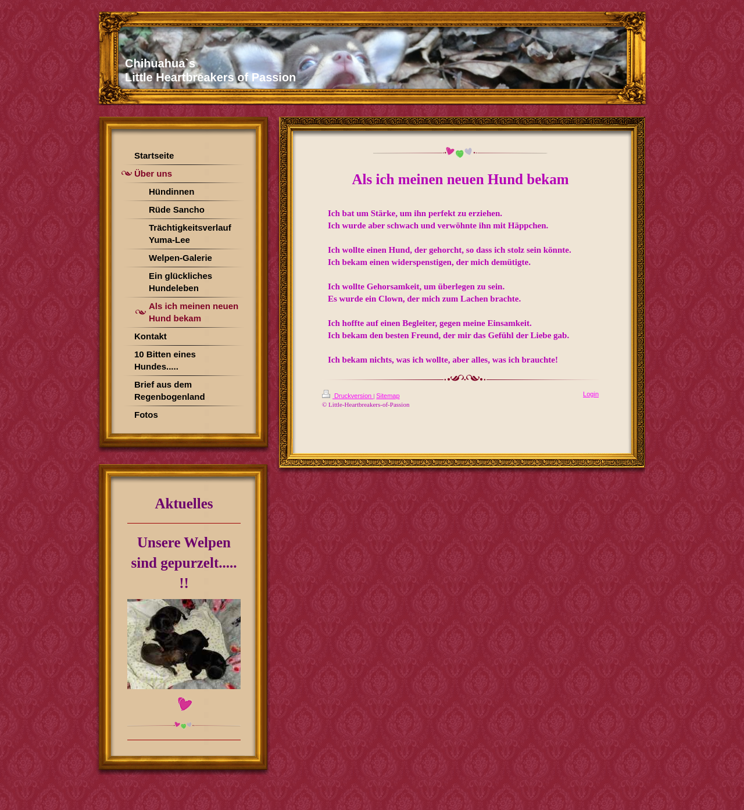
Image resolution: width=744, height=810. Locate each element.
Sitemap (387, 395)
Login (591, 393)
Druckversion (347, 395)
